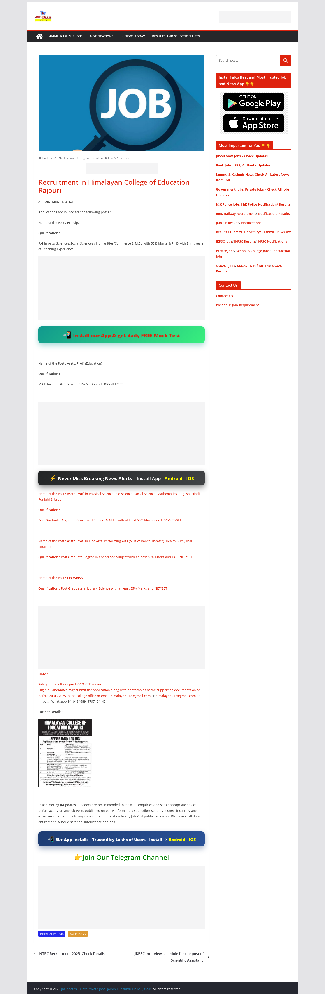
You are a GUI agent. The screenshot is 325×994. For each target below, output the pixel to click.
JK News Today (133, 36)
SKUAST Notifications (253, 265)
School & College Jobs (252, 251)
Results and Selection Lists (176, 36)
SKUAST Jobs (225, 265)
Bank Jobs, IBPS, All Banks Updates (243, 165)
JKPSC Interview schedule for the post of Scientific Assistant (172, 957)
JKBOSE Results (227, 223)
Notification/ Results (274, 213)
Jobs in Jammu (78, 933)
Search (285, 60)
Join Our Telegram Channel (125, 857)
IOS (190, 478)
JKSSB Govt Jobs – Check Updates (242, 156)
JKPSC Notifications (272, 241)
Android (174, 478)
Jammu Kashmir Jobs (65, 36)
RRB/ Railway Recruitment (236, 213)
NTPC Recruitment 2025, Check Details (70, 953)
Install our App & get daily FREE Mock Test (126, 335)
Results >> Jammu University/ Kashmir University (253, 232)
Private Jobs (225, 251)
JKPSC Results (244, 241)
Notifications (102, 36)
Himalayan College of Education (83, 158)
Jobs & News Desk (119, 158)
